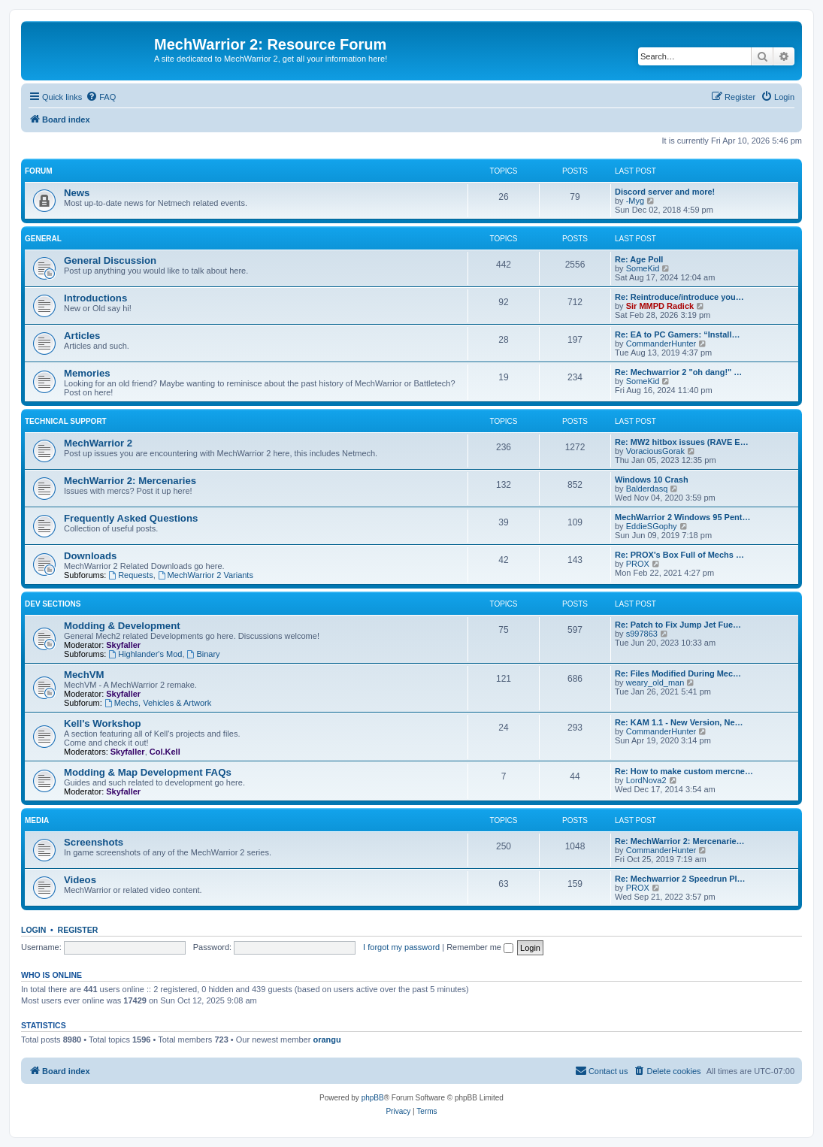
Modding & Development (122, 625)
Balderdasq (647, 488)
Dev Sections (52, 604)
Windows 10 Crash (651, 479)
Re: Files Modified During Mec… (678, 673)
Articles (82, 335)
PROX (637, 563)
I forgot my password (401, 947)
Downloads (90, 555)
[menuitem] (101, 97)
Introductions (95, 298)
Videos (80, 879)
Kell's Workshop (102, 723)
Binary (203, 653)
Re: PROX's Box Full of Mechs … (679, 554)
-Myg (635, 200)
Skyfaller (123, 644)
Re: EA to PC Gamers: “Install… (677, 334)
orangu (326, 1039)
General (43, 239)
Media (37, 820)
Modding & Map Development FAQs (147, 772)
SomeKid (643, 268)
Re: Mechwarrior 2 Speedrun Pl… (680, 878)
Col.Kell (165, 751)
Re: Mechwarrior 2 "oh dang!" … (678, 372)
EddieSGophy (651, 526)
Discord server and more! (665, 191)
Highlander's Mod (145, 653)
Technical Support (66, 421)
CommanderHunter (661, 343)
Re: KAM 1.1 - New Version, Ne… (679, 722)
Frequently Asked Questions (131, 518)
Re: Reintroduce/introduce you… (679, 296)
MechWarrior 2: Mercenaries (130, 480)
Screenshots (93, 842)
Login (33, 929)
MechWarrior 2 (98, 443)
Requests (130, 575)
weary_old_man (655, 682)
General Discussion (110, 260)
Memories (87, 373)
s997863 (642, 633)
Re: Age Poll (639, 259)
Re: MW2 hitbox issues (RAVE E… (682, 441)
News (76, 192)
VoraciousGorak (655, 450)
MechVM (84, 674)
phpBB (373, 1098)
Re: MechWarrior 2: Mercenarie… (680, 841)
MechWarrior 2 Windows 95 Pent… (682, 517)
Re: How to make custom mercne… (684, 771)
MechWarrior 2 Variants (205, 575)
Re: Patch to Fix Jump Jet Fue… (678, 624)
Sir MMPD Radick (660, 305)
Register (78, 929)
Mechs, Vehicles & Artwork (157, 702)
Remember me (479, 947)
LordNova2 (646, 780)
